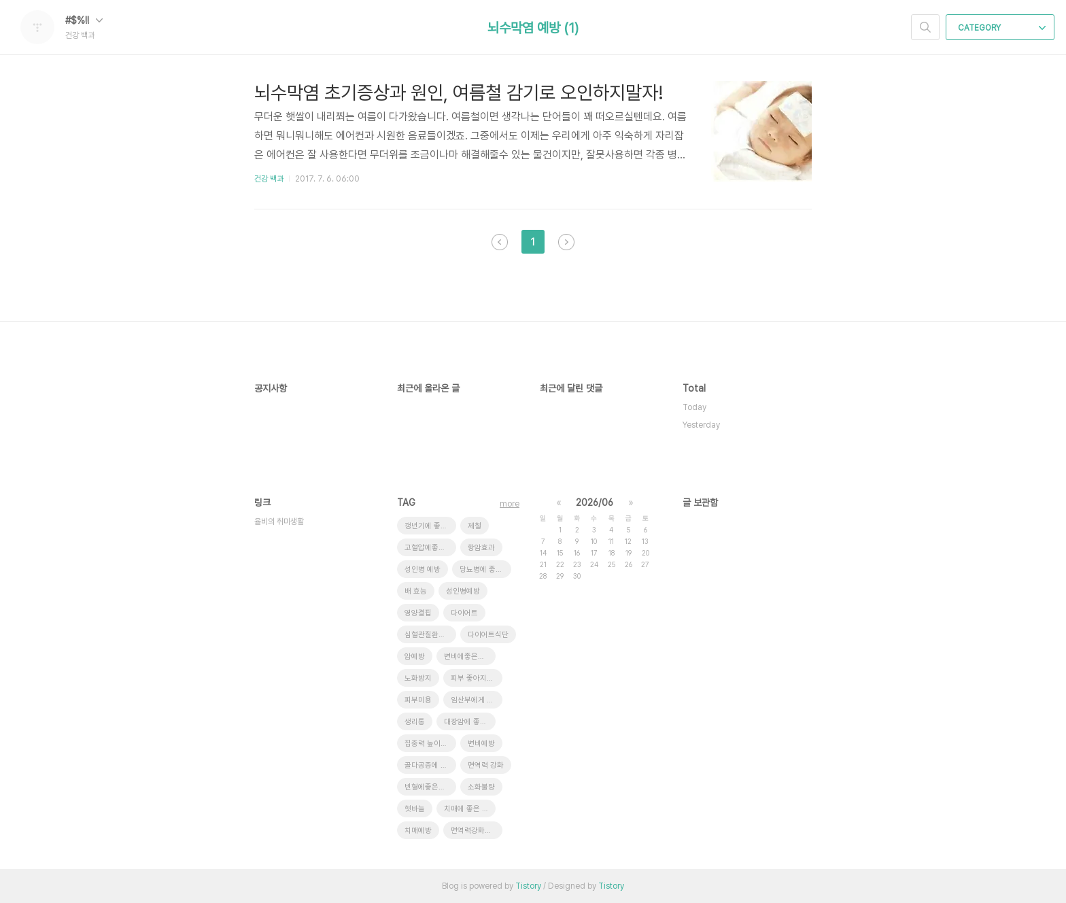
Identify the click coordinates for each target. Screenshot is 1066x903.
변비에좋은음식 (468, 656)
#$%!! (84, 20)
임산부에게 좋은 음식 (476, 700)
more (509, 504)
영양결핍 (418, 613)
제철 (474, 526)
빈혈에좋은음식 (428, 787)
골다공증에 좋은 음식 (430, 765)
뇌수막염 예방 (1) (533, 28)
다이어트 (464, 613)
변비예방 (481, 743)
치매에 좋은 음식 (470, 808)
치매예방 (418, 830)
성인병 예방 (423, 569)
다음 (566, 242)
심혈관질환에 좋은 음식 (430, 634)
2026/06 (594, 502)
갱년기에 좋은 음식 (430, 526)
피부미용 (418, 700)
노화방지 (418, 678)
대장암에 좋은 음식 (470, 721)
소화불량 (481, 787)
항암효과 (481, 547)
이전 (500, 242)
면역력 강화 (486, 765)
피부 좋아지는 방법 (476, 678)
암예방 (415, 656)
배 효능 (416, 591)
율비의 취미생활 (279, 521)
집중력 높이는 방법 (430, 743)
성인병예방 (463, 591)
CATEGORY (1002, 28)
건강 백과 (268, 179)
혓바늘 (415, 808)
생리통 (415, 721)
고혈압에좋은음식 (430, 547)
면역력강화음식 (474, 830)
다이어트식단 (488, 634)
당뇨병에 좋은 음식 (485, 569)
